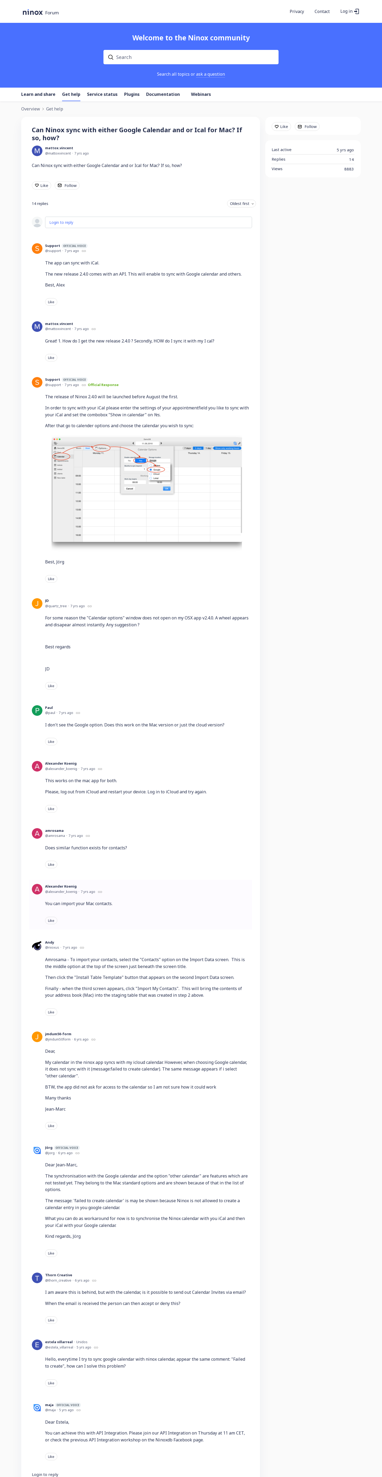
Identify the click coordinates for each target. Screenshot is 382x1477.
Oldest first (239, 203)
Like (44, 185)
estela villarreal (59, 1341)
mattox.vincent (59, 147)
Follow (70, 185)
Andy (49, 942)
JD (47, 600)
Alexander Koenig (61, 763)
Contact (322, 11)
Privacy (297, 11)
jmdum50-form (58, 1033)
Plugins (132, 94)
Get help (71, 94)
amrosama (54, 830)
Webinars (201, 94)
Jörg (62, 1147)
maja (63, 1404)
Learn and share (38, 94)
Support (66, 245)
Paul (49, 707)
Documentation (163, 94)
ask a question (210, 74)
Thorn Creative (58, 1275)
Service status (102, 94)
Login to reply (61, 222)
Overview (30, 109)
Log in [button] (346, 11)
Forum (52, 13)
